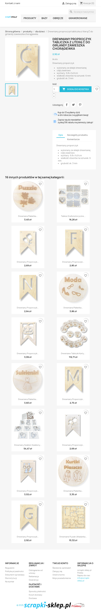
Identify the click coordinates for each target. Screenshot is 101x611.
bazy (44, 18)
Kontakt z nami (12, 3)
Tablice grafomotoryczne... (73, 216)
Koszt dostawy (35, 595)
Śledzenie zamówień (61, 568)
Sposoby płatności (37, 591)
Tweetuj (73, 104)
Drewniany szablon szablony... (28, 445)
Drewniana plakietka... (28, 216)
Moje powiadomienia (61, 578)
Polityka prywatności (14, 571)
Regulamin (9, 568)
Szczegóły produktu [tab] (77, 135)
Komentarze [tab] (73, 139)
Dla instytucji (11, 578)
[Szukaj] (82, 11)
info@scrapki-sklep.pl (83, 579)
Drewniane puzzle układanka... (73, 536)
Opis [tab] (60, 135)
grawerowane (78, 18)
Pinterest (80, 104)
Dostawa (33, 598)
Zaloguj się (57, 571)
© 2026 (44, 605)
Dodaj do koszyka (75, 89)
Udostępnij (66, 104)
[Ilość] (55, 89)
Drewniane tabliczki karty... (73, 353)
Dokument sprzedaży (14, 574)
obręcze (58, 18)
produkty (30, 18)
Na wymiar (9, 581)
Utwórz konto (58, 574)
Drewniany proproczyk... (73, 262)
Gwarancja (33, 580)
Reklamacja (34, 576)
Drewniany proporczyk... (28, 262)
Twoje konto (60, 563)
